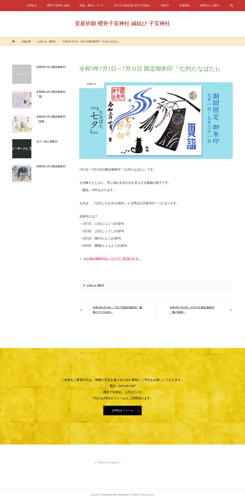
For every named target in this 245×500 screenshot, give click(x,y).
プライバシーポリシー (109, 462)
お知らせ (91, 285)
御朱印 (165, 5)
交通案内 (184, 5)
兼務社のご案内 (209, 5)
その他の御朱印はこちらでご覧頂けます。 (112, 258)
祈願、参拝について (91, 5)
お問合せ (31, 5)
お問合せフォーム (122, 410)
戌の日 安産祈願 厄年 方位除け (132, 5)
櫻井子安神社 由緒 (58, 5)
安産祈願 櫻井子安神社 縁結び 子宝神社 (122, 23)
